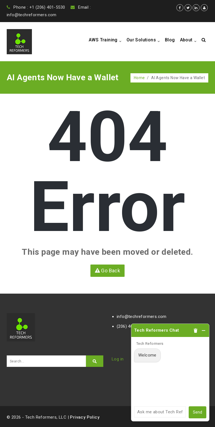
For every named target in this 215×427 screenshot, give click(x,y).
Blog (170, 40)
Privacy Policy (84, 417)
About (189, 40)
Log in (117, 359)
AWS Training (106, 40)
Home (139, 78)
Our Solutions (144, 40)
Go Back (107, 270)
